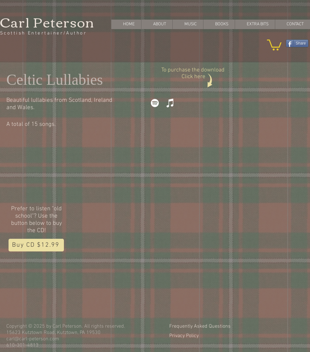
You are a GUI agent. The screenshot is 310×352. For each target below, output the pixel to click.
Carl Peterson (47, 21)
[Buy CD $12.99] (36, 245)
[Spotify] (155, 103)
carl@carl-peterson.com (32, 339)
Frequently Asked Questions (200, 326)
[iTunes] (170, 103)
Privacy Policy (184, 336)
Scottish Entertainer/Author (43, 33)
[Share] (297, 43)
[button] (274, 44)
